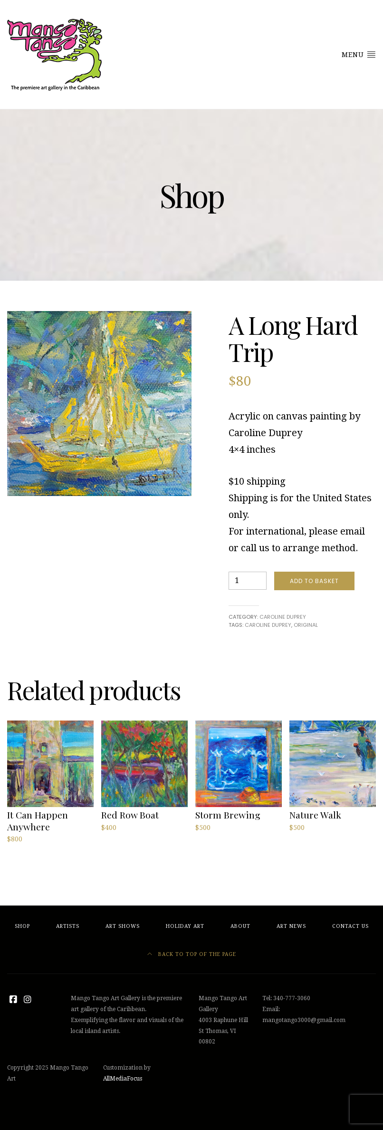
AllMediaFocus (122, 1078)
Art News (291, 926)
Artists (67, 926)
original (306, 625)
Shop (22, 926)
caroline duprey (268, 625)
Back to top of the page (191, 954)
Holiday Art (185, 926)
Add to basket (314, 581)
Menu (359, 54)
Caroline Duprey (282, 617)
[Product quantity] (248, 581)
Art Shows (122, 926)
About (240, 926)
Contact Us (350, 926)
